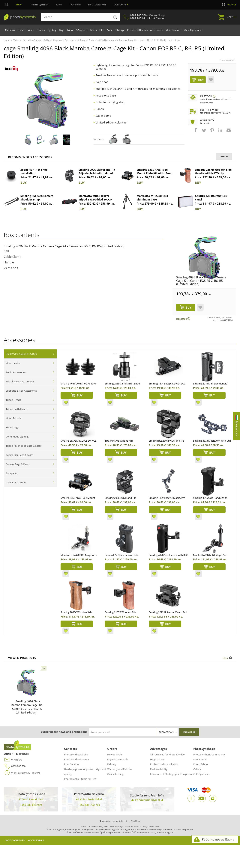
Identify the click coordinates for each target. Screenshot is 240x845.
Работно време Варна (218, 839)
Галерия (75, 4)
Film (101, 30)
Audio (110, 30)
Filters (93, 30)
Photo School (200, 764)
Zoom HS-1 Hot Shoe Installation (33, 171)
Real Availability (158, 769)
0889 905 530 (15, 766)
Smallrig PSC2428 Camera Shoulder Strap (36, 197)
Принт (39, 4)
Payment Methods (117, 759)
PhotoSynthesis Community (209, 754)
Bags (61, 30)
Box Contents (16, 840)
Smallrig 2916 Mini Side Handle (210, 383)
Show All (224, 156)
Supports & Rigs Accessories (21, 390)
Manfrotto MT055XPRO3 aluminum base (152, 197)
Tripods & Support (77, 30)
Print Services (71, 764)
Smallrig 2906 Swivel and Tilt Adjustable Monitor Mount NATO (97, 173)
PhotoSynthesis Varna (76, 759)
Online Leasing (115, 774)
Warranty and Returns (119, 769)
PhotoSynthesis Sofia (76, 754)
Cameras (10, 30)
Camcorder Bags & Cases (19, 455)
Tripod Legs (12, 427)
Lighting (51, 30)
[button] (196, 132)
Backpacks (11, 473)
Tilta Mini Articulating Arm (119, 440)
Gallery (197, 769)
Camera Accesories (16, 482)
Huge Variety (157, 759)
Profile (231, 4)
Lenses (21, 30)
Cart (230, 17)
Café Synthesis (201, 774)
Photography (97, 4)
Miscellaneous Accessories (20, 381)
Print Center (200, 759)
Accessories (156, 30)
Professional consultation (164, 764)
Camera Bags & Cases (17, 464)
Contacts (120, 4)
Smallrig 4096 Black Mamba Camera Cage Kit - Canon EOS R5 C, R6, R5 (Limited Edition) (201, 281)
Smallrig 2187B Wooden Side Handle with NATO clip (213, 171)
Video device (13, 363)
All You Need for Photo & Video (167, 754)
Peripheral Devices (137, 30)
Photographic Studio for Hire (80, 779)
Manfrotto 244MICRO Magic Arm (79, 555)
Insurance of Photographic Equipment (171, 774)
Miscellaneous (173, 30)
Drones (41, 30)
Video (31, 30)
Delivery (111, 764)
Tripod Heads (13, 400)
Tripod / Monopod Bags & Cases (23, 445)
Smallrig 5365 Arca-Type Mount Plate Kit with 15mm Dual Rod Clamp (154, 173)
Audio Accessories (16, 372)
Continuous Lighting (17, 436)
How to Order (115, 754)
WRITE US (13, 759)
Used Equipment (193, 30)
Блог (59, 4)
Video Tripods (13, 418)
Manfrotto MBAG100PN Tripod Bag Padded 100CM (95, 197)
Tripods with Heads (16, 409)
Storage (120, 30)
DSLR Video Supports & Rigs (21, 354)
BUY (23, 183)
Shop (19, 4)
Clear (225, 658)
